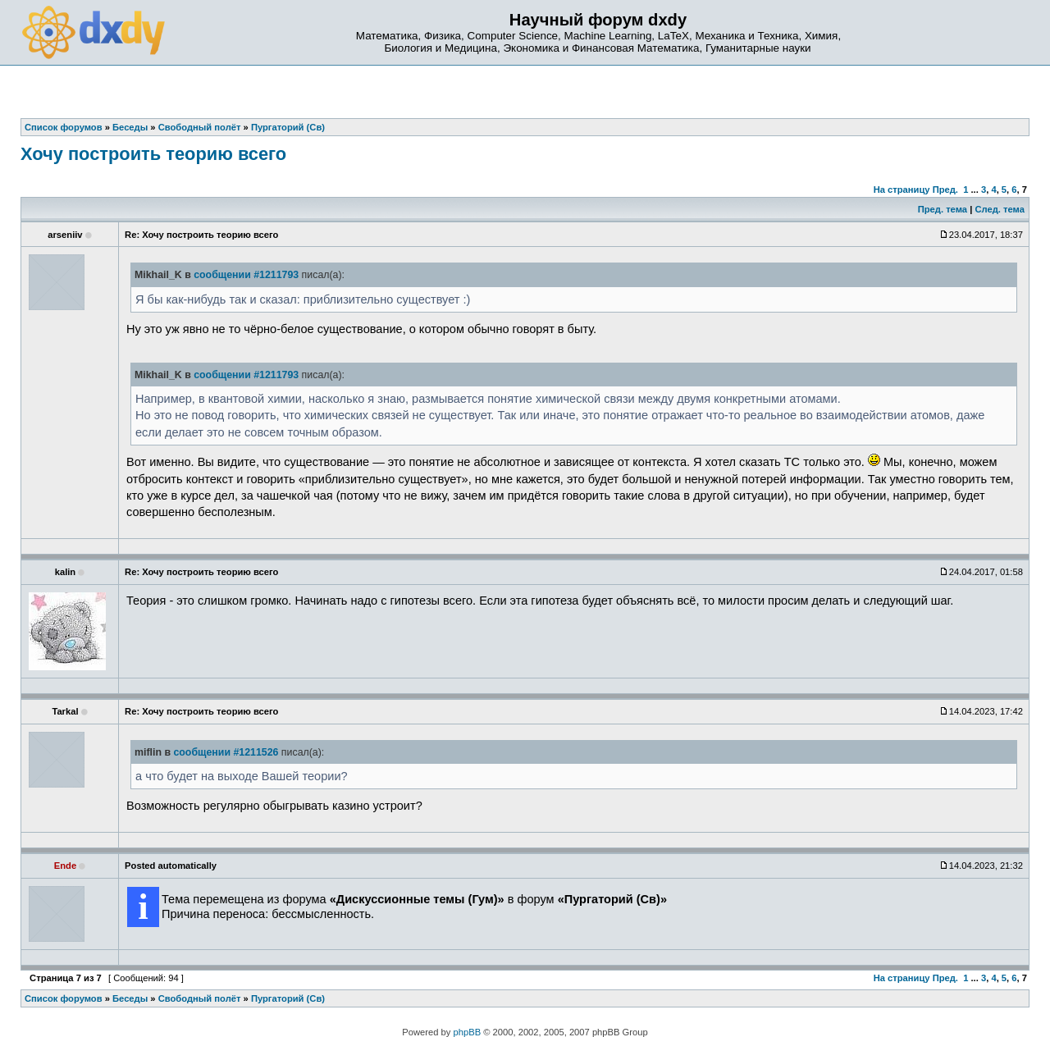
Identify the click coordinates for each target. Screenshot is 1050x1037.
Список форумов (64, 998)
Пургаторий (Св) (288, 998)
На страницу (902, 189)
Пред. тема (942, 209)
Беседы (130, 998)
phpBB (468, 1032)
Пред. (945, 189)
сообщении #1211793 (246, 275)
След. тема (999, 209)
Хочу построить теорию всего (153, 154)
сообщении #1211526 (225, 752)
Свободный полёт (199, 998)
